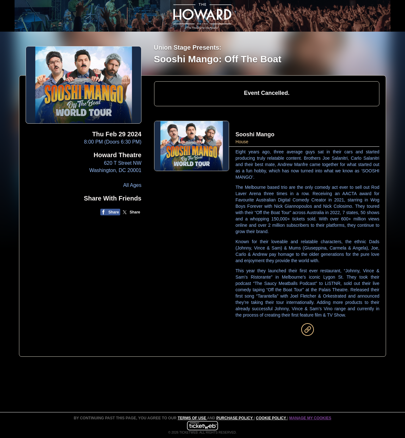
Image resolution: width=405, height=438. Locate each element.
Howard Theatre (117, 154)
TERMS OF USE (192, 418)
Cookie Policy (271, 418)
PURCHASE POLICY (235, 418)
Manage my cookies (310, 418)
